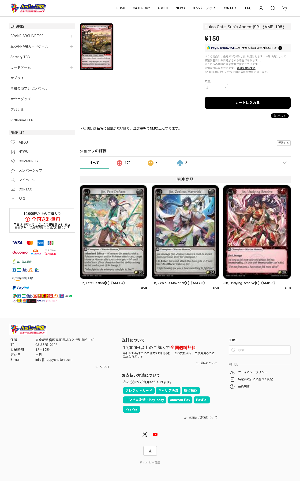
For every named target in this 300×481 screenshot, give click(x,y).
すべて (94, 163)
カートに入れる (247, 103)
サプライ (17, 78)
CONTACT (230, 8)
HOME (121, 8)
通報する (283, 142)
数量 (208, 81)
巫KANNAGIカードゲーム (29, 46)
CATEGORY (141, 8)
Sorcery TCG (20, 57)
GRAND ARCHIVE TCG (27, 36)
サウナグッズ (21, 99)
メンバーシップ (204, 8)
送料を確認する (246, 68)
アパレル (17, 110)
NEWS (180, 8)
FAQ (248, 8)
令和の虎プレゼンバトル (29, 88)
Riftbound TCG (22, 120)
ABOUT (163, 8)
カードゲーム (21, 67)
